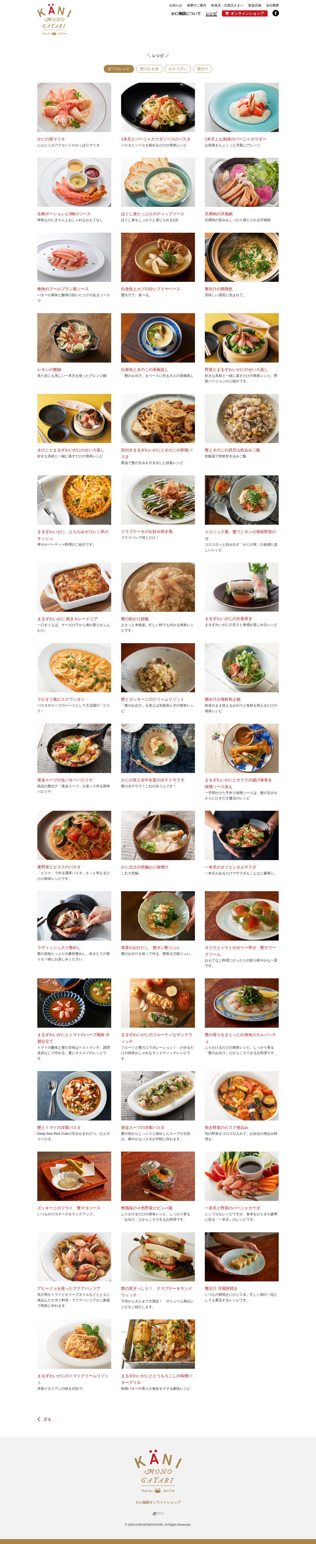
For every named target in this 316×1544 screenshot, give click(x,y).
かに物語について (186, 13)
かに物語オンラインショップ (158, 1502)
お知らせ (175, 5)
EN (161, 1513)
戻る (47, 1419)
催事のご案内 (196, 5)
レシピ (211, 13)
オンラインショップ (247, 13)
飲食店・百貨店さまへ (227, 5)
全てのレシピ (119, 69)
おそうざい (178, 69)
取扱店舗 (254, 5)
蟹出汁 (202, 69)
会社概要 (272, 5)
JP (155, 1513)
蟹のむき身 (149, 69)
